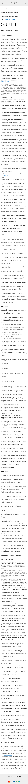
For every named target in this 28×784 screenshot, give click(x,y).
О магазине (6, 21)
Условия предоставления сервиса (11, 15)
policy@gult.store (8, 755)
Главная (2, 8)
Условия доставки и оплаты (9, 18)
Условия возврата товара (9, 19)
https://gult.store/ (5, 81)
